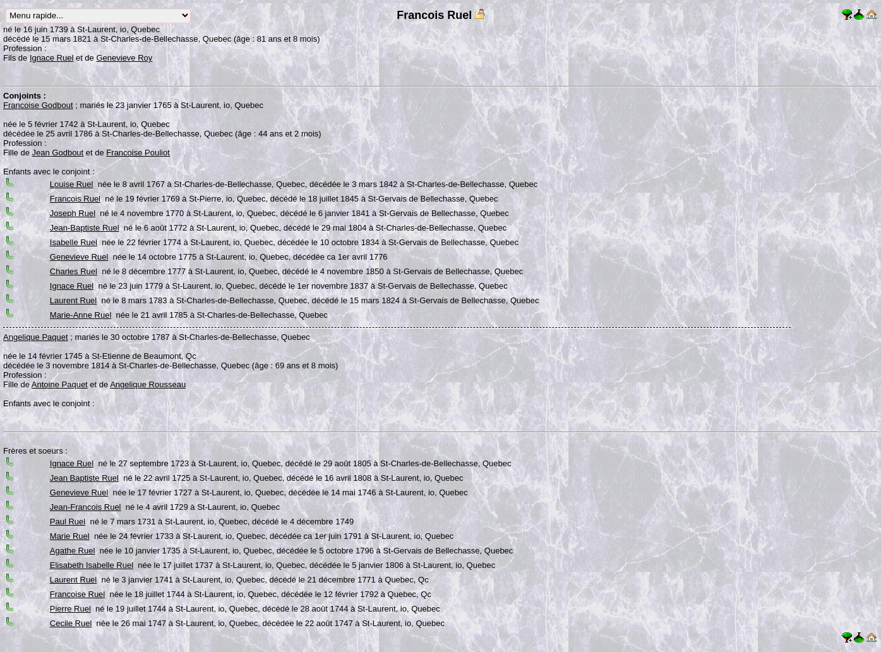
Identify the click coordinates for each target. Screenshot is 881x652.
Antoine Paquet (60, 384)
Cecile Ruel (71, 623)
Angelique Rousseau (148, 384)
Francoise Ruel (77, 594)
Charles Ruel (73, 271)
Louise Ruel (71, 184)
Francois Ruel (75, 198)
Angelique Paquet (35, 337)
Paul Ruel (67, 521)
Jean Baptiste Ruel (84, 478)
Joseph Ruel (72, 213)
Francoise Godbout (38, 105)
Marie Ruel (70, 536)
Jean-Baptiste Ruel (84, 227)
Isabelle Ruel (73, 242)
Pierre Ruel (70, 608)
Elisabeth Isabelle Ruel (91, 565)
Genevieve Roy (124, 58)
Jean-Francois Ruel (85, 507)
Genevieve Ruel (79, 257)
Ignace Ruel (51, 58)
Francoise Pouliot (137, 152)
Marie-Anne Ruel (81, 315)
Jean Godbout (58, 152)
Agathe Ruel (72, 550)
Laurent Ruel (73, 300)
